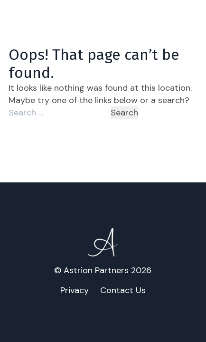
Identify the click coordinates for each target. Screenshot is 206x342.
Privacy (74, 290)
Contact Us (123, 290)
